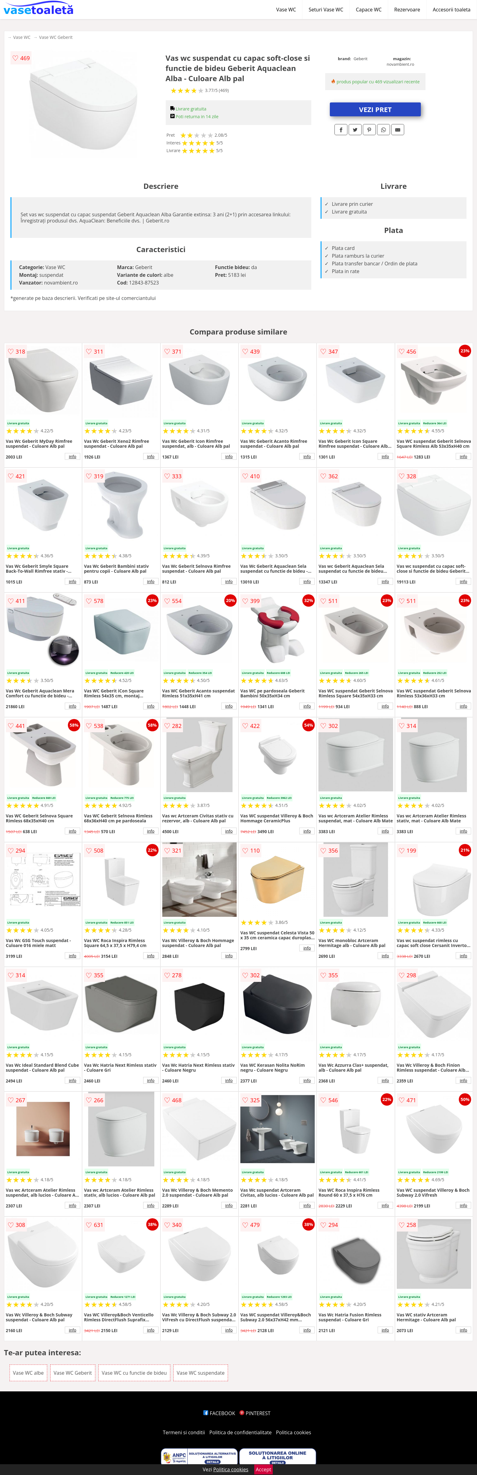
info (72, 456)
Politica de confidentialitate (240, 1432)
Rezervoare (407, 9)
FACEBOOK (219, 1413)
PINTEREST (254, 1413)
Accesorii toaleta (452, 9)
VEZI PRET (375, 109)
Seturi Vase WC (326, 9)
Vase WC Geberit (56, 37)
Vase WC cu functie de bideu (134, 1372)
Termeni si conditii (184, 1432)
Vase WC (286, 9)
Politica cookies (293, 1432)
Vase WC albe (28, 1372)
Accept (263, 1469)
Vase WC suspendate (201, 1372)
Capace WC (368, 9)
